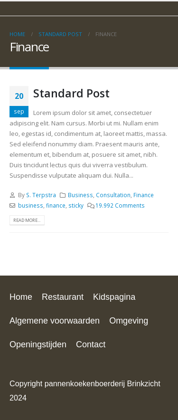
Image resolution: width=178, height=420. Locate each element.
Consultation (113, 195)
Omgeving (128, 320)
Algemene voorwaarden (54, 320)
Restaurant (63, 297)
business (30, 205)
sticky (76, 205)
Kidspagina (114, 297)
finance (56, 205)
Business (80, 195)
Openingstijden (37, 344)
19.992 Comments (120, 205)
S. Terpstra (41, 195)
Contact (90, 344)
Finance (143, 195)
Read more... (26, 220)
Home (20, 297)
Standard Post (71, 93)
